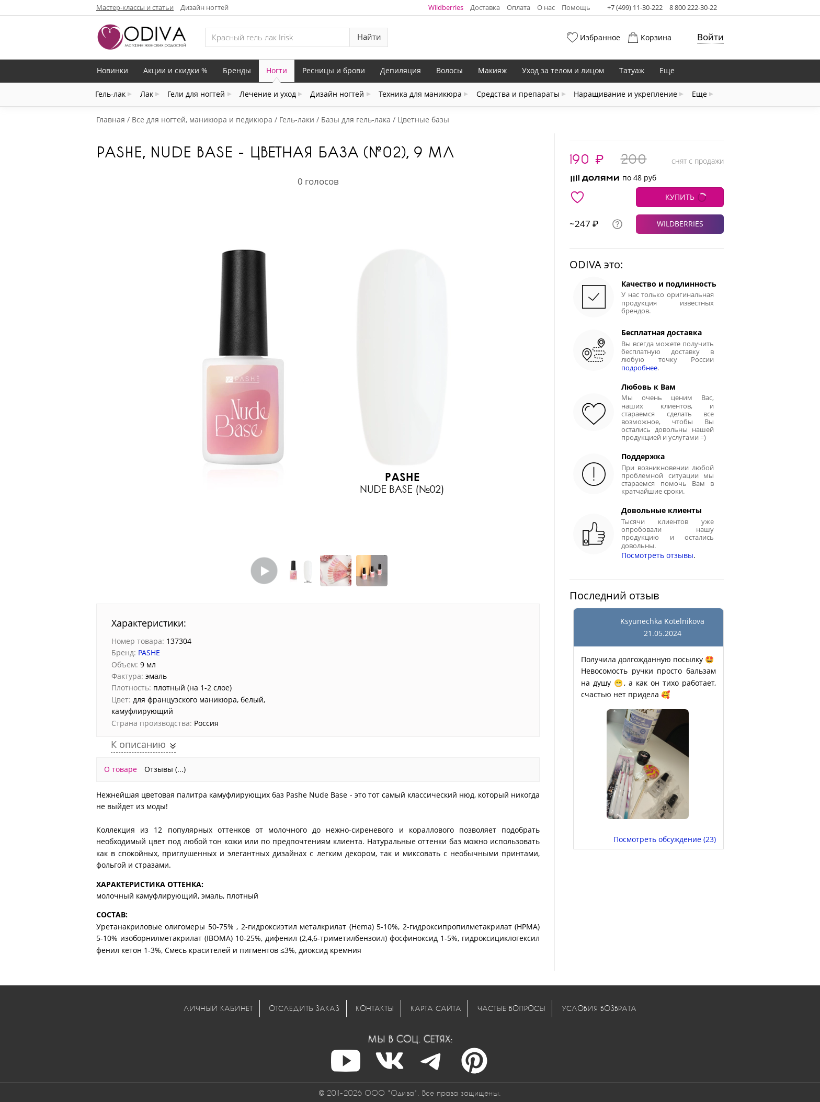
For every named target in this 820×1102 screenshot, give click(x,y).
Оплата (518, 7)
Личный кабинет (218, 1008)
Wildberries (445, 7)
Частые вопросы (511, 1008)
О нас (546, 7)
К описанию (139, 744)
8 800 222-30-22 (693, 7)
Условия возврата (599, 1008)
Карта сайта (436, 1008)
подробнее (639, 367)
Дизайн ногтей (204, 7)
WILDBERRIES (680, 224)
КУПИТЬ (679, 197)
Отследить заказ (304, 1008)
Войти (710, 37)
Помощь (576, 7)
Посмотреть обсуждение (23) (664, 839)
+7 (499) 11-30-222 (635, 7)
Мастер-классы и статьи (135, 7)
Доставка (485, 7)
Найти (369, 36)
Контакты (375, 1008)
